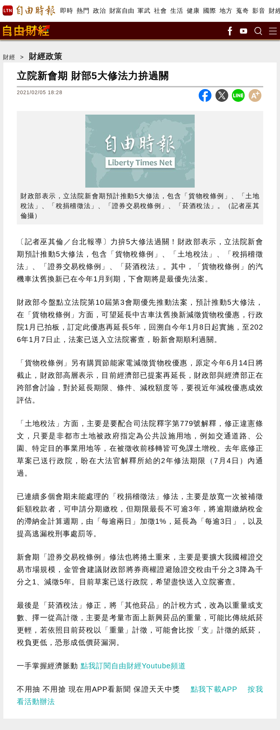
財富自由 (121, 10)
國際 (209, 10)
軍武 (143, 10)
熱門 (83, 10)
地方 (225, 10)
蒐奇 (242, 10)
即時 (66, 10)
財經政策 (45, 56)
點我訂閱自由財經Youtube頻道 (133, 666)
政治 (99, 10)
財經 (9, 57)
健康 (193, 10)
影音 (258, 10)
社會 (160, 10)
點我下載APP (214, 689)
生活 (176, 10)
